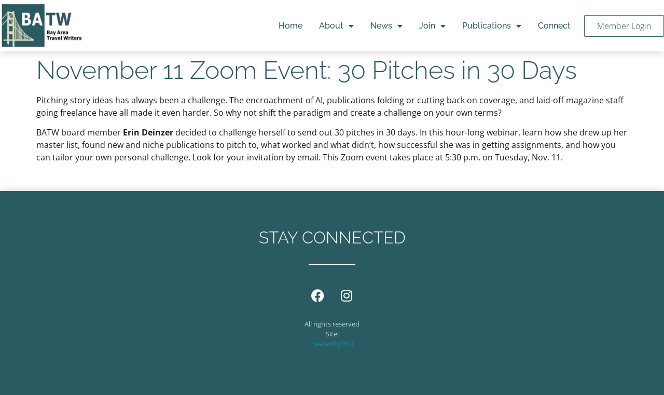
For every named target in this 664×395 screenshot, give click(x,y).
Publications (491, 26)
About (336, 26)
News (386, 26)
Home (290, 26)
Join (432, 26)
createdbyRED (332, 343)
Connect (554, 26)
